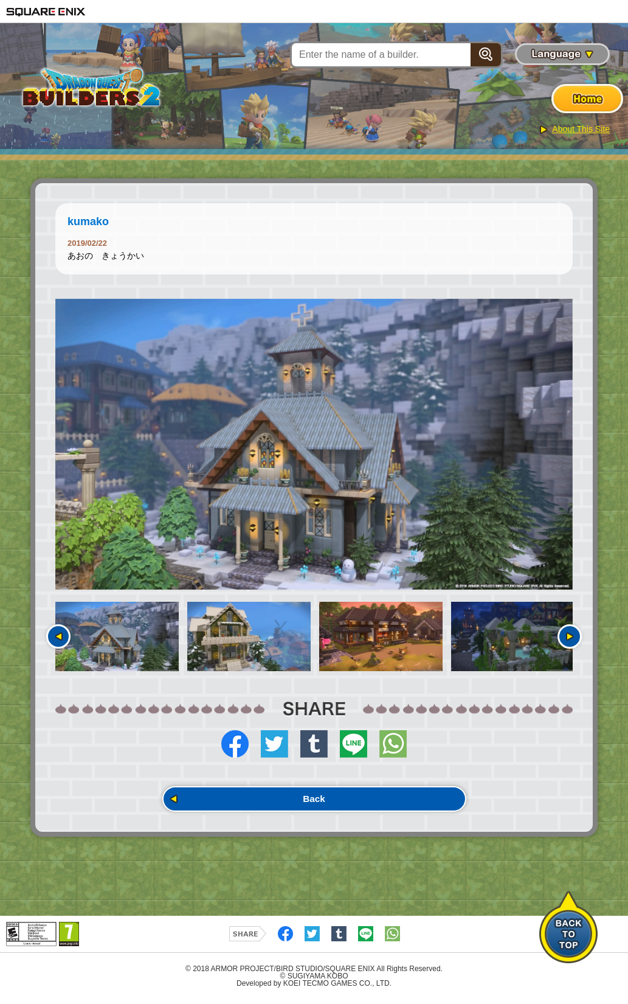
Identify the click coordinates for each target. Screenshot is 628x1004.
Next (569, 636)
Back (313, 801)
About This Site (581, 129)
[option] (314, 444)
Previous (58, 636)
